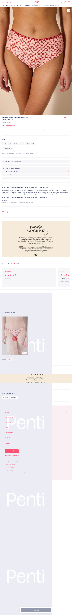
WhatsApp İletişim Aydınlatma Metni (15, 473)
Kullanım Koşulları (10, 467)
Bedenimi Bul (7, 148)
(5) (68, 118)
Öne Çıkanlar (9, 417)
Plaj (17, 5)
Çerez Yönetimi (9, 470)
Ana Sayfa (5, 5)
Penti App (7, 438)
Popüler (7, 412)
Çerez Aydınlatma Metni (11, 461)
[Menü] (3, 2)
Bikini (21, 5)
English (7, 443)
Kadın (12, 5)
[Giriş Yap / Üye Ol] (65, 2)
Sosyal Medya (9, 432)
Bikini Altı (27, 5)
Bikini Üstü (14, 397)
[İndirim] (11, 2)
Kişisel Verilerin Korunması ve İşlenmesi (15, 459)
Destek (7, 427)
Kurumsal (8, 422)
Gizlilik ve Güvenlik (10, 464)
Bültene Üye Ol (13, 451)
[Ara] (7, 2)
